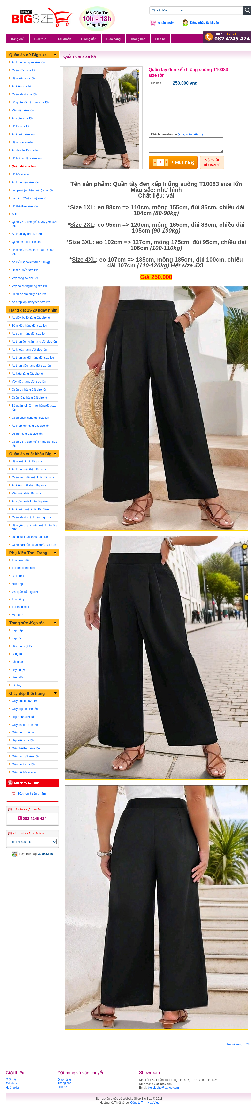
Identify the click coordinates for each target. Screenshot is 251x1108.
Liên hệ (160, 39)
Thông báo (137, 39)
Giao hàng (113, 39)
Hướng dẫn (88, 39)
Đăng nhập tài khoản (204, 22)
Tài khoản (64, 39)
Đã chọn (32, 793)
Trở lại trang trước (238, 1044)
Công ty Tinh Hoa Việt (144, 1102)
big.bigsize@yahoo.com (163, 1087)
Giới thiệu (41, 39)
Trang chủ (17, 39)
